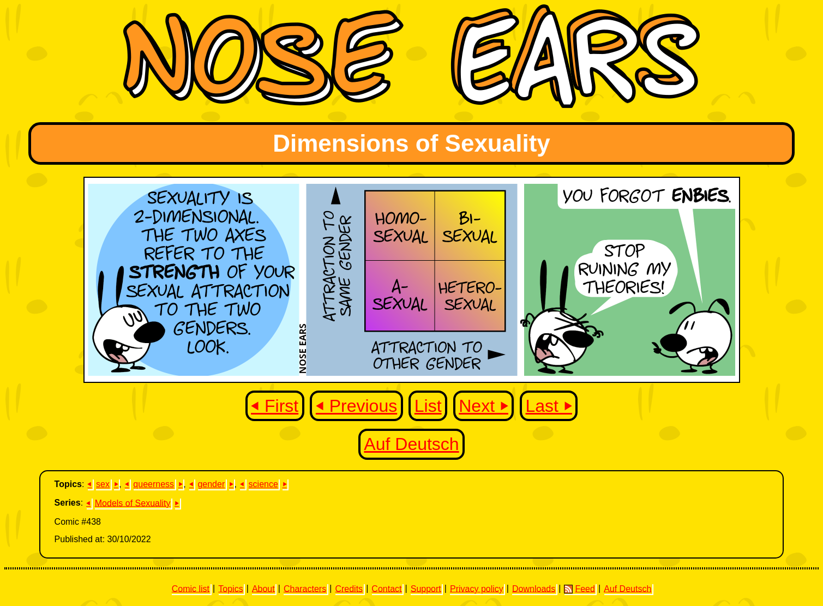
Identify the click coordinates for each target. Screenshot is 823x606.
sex (103, 484)
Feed (579, 588)
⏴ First (274, 406)
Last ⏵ (549, 406)
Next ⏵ (483, 406)
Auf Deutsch (411, 444)
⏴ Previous (356, 406)
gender (211, 484)
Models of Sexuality (133, 502)
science (263, 484)
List (428, 406)
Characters (305, 588)
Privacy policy (476, 588)
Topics (230, 588)
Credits (349, 588)
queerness (153, 484)
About (263, 588)
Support (426, 588)
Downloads (533, 588)
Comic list (190, 588)
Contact (386, 588)
